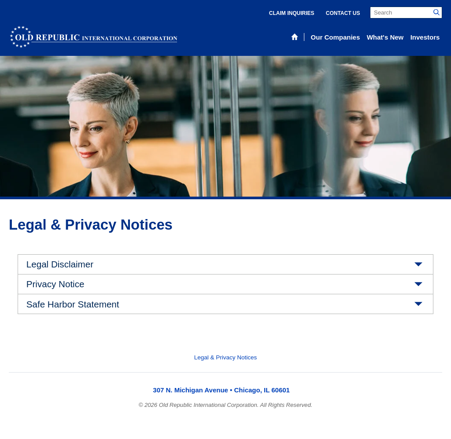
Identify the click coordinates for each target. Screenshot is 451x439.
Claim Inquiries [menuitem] (291, 13)
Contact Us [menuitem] (343, 13)
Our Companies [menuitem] (335, 37)
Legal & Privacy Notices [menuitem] (225, 357)
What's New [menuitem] (385, 37)
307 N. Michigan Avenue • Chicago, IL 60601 (221, 390)
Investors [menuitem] (425, 37)
